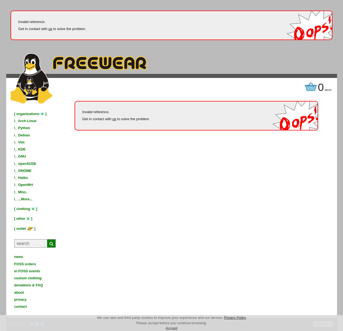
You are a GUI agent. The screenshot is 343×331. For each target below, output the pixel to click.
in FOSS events (27, 271)
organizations (27, 114)
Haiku (23, 178)
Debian (24, 135)
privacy (20, 299)
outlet (24, 229)
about (19, 292)
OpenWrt (25, 185)
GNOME (25, 171)
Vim (21, 142)
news (18, 257)
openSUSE (27, 164)
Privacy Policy (235, 318)
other (20, 219)
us (50, 29)
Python (24, 128)
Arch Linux (27, 121)
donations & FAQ (28, 285)
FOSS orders (25, 264)
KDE (22, 149)
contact (20, 306)
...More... (25, 199)
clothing (23, 209)
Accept (172, 328)
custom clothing (28, 278)
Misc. (22, 192)
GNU (22, 156)
